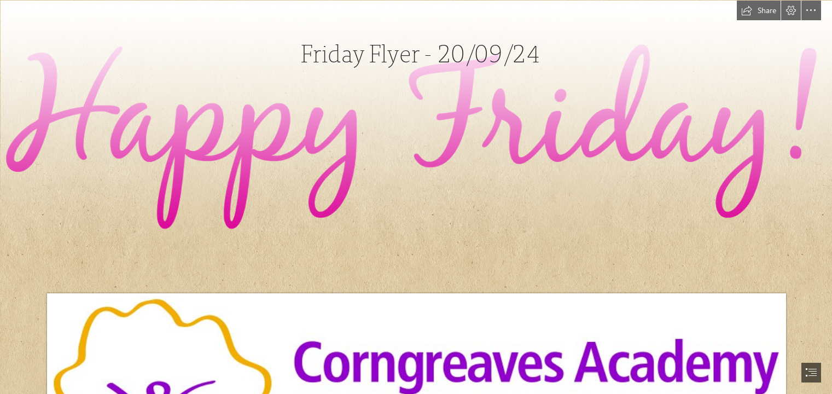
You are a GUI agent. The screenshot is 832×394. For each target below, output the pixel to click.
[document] (416, 197)
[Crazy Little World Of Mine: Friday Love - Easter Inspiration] (416, 123)
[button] (759, 10)
